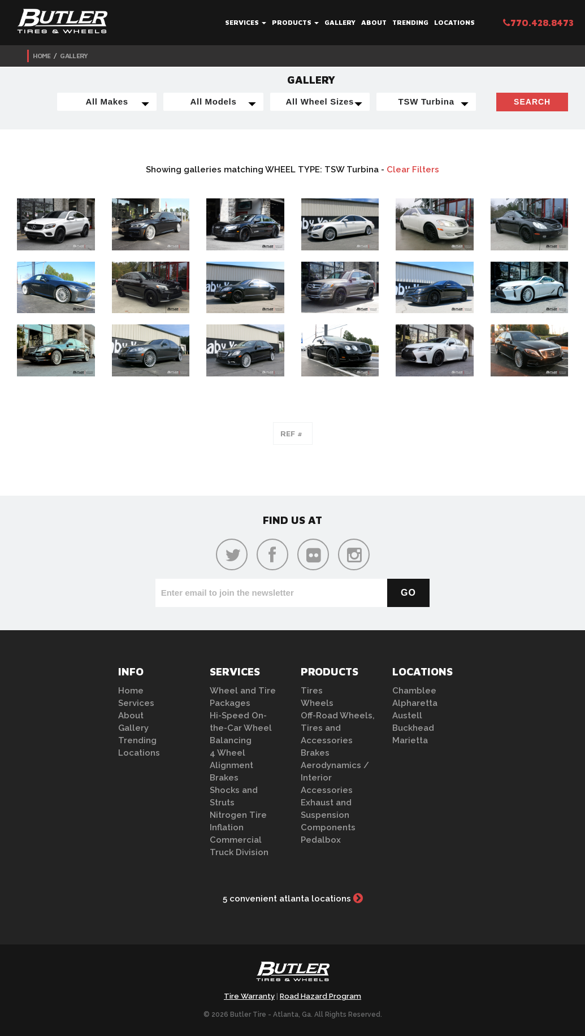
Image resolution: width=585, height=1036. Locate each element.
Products (295, 22)
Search (532, 101)
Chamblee (414, 691)
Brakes (224, 778)
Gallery (340, 22)
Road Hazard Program (320, 996)
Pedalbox (321, 840)
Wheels (317, 703)
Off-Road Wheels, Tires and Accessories (338, 727)
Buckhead (413, 728)
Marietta (410, 740)
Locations (454, 22)
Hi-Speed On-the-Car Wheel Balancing (241, 727)
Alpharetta (414, 703)
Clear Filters (413, 169)
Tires (312, 691)
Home (42, 55)
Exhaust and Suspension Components (328, 815)
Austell (407, 715)
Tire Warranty (249, 996)
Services (245, 22)
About (374, 22)
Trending (410, 22)
